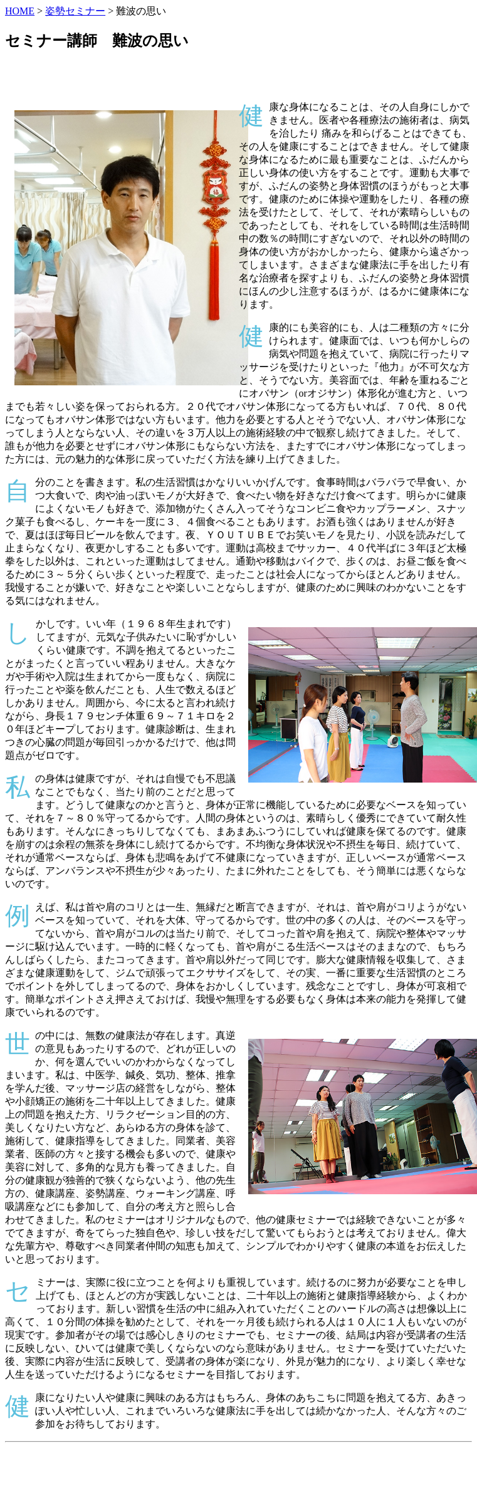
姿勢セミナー (75, 11)
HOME (19, 11)
